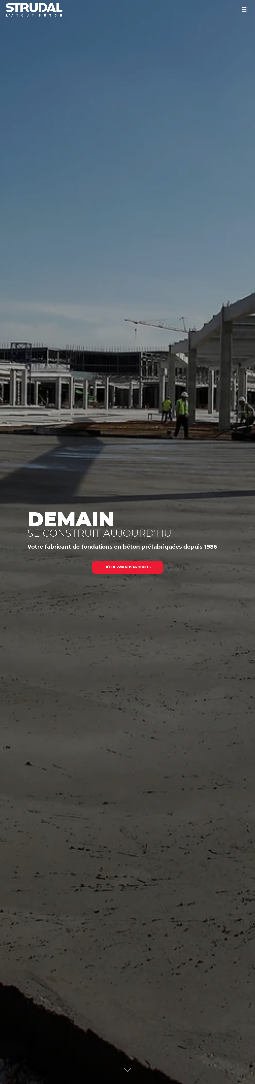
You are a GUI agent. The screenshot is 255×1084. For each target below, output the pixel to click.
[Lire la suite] (127, 1071)
